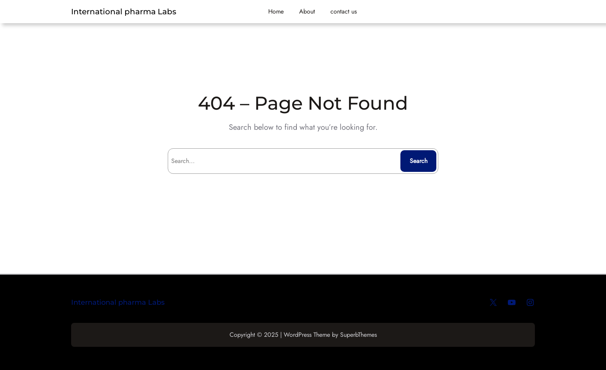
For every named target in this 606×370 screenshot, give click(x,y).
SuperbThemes (358, 334)
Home (276, 11)
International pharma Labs (123, 11)
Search (418, 160)
